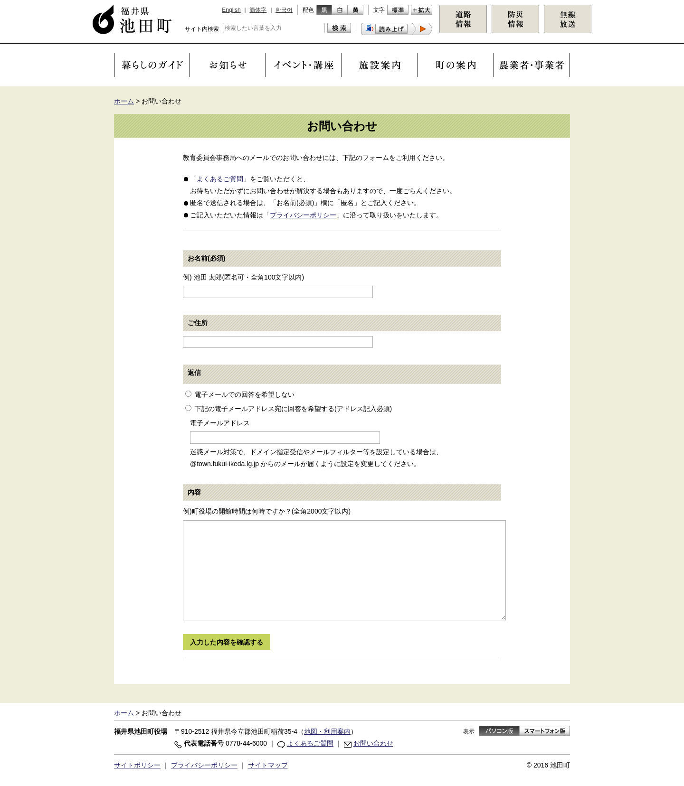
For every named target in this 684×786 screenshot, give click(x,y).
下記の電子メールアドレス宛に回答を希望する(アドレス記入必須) (293, 408)
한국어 (284, 10)
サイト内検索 (202, 29)
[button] (396, 29)
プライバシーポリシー (303, 215)
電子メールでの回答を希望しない (244, 394)
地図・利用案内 (327, 731)
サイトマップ (268, 765)
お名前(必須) (206, 258)
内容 (194, 492)
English (231, 10)
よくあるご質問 (220, 179)
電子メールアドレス (220, 423)
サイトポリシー (137, 765)
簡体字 (257, 10)
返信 (194, 372)
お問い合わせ (373, 743)
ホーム (124, 101)
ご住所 (198, 323)
